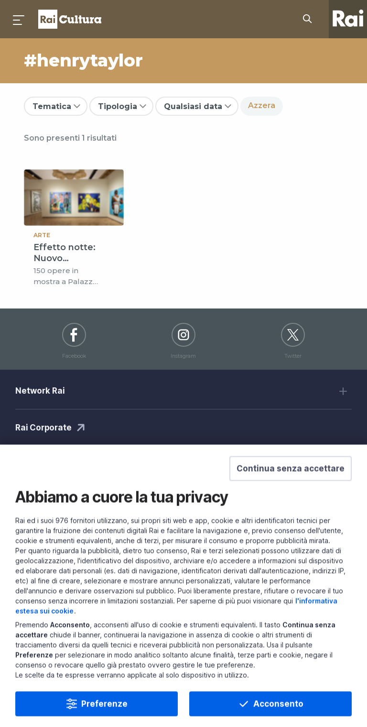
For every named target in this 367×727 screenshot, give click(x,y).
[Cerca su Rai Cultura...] (310, 19)
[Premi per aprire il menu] (19, 19)
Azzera (261, 105)
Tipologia (117, 106)
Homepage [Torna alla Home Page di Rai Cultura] (69, 19)
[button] (290, 489)
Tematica (51, 106)
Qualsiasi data (193, 106)
